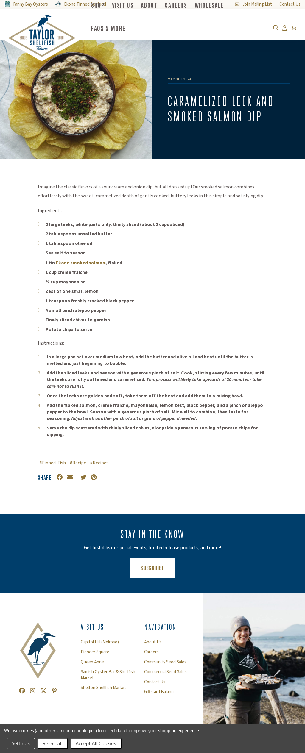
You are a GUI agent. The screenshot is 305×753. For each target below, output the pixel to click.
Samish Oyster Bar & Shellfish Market (108, 675)
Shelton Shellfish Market (103, 688)
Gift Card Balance (160, 692)
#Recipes (99, 463)
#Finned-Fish (52, 463)
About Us (153, 642)
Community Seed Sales (165, 662)
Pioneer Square (95, 652)
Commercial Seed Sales (165, 672)
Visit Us (92, 627)
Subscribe (157, 567)
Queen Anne (92, 662)
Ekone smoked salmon (80, 263)
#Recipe (78, 463)
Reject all (53, 743)
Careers (151, 652)
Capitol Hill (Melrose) (100, 642)
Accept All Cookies (96, 743)
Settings (21, 743)
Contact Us (154, 682)
